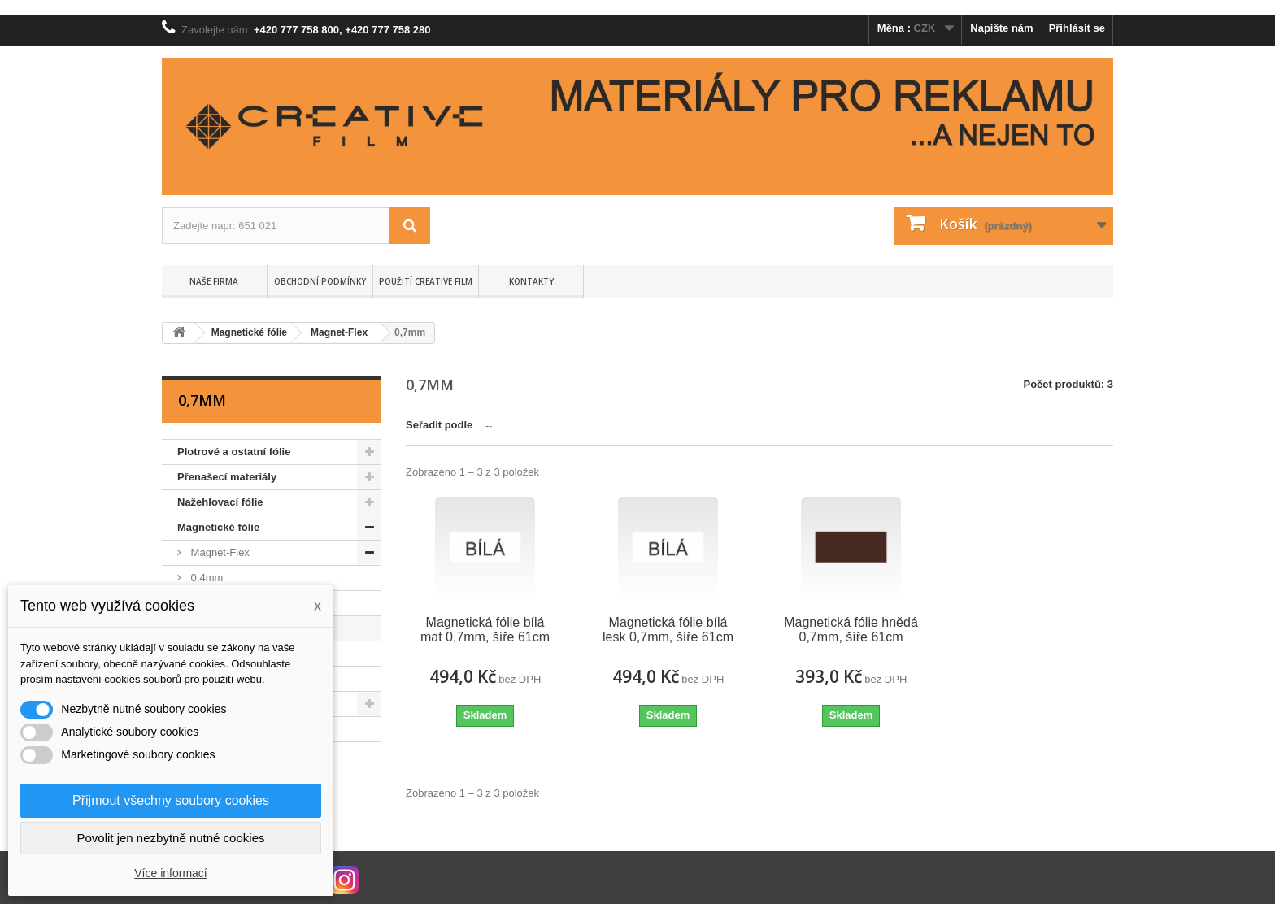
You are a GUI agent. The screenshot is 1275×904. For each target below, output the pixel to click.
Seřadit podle (439, 425)
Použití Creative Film (425, 281)
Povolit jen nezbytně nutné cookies (171, 838)
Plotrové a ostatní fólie (233, 451)
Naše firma (213, 281)
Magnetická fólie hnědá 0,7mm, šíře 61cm (851, 629)
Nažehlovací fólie (220, 502)
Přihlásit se (1077, 28)
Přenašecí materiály (226, 477)
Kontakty (531, 281)
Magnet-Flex (219, 552)
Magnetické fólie (218, 527)
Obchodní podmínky (320, 281)
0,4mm (205, 578)
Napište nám (1001, 28)
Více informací (170, 873)
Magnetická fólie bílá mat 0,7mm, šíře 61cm (485, 629)
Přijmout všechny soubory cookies (170, 800)
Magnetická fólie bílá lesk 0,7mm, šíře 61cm (668, 629)
